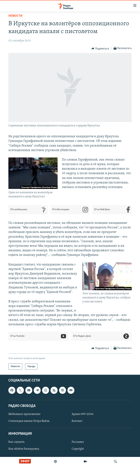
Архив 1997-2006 (82, 414)
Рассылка (78, 442)
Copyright (78, 449)
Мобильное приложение (24, 414)
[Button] (100, 49)
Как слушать (16, 442)
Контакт (77, 421)
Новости (15, 16)
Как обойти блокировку (23, 449)
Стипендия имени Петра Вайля (28, 421)
